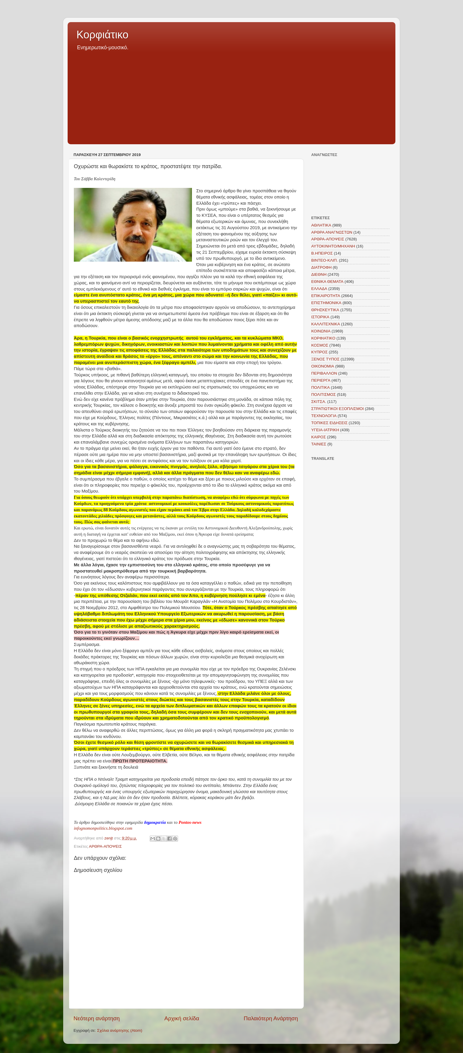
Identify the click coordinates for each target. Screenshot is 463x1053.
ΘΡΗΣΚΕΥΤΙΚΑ (325, 310)
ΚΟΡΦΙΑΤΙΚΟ (323, 338)
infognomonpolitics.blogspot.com (103, 828)
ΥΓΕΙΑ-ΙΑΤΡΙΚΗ (325, 430)
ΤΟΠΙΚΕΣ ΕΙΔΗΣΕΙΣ (329, 423)
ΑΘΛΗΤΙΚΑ (321, 225)
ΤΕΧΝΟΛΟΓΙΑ (324, 416)
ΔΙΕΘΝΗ (319, 274)
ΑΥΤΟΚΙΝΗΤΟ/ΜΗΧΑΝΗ (333, 246)
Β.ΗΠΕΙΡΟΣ (322, 253)
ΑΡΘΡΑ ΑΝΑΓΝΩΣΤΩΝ (331, 232)
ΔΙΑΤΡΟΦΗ (321, 267)
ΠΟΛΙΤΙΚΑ (320, 387)
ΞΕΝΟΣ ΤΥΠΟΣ (325, 359)
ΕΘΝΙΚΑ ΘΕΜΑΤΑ (327, 281)
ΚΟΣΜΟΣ (319, 345)
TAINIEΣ (318, 444)
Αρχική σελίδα (181, 1018)
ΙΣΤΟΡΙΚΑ (320, 317)
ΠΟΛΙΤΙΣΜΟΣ (323, 394)
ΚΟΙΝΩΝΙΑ (320, 331)
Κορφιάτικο (102, 35)
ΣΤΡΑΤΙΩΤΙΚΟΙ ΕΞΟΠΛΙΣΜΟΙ (337, 408)
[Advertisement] (231, 95)
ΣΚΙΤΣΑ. (318, 401)
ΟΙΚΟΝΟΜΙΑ (322, 366)
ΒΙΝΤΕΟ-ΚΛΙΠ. (324, 260)
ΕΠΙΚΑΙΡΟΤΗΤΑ (325, 295)
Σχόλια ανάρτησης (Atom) (119, 1030)
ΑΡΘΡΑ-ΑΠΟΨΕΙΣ (105, 846)
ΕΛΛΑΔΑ (319, 288)
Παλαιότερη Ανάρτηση (271, 1018)
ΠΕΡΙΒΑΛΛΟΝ (324, 373)
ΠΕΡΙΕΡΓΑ (320, 380)
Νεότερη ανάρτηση (97, 1018)
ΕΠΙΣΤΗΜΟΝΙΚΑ (326, 303)
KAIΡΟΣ (318, 437)
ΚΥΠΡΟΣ (319, 352)
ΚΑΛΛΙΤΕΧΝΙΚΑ (325, 324)
